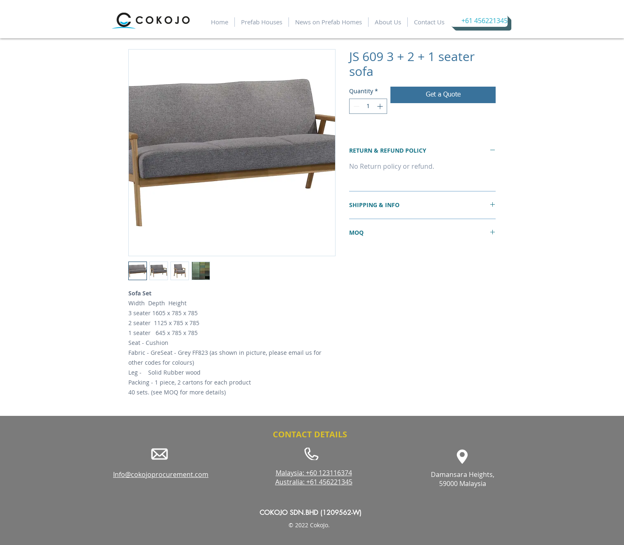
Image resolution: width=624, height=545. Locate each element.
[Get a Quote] (443, 95)
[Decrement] (355, 106)
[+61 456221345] (479, 21)
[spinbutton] (368, 106)
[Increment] (381, 106)
